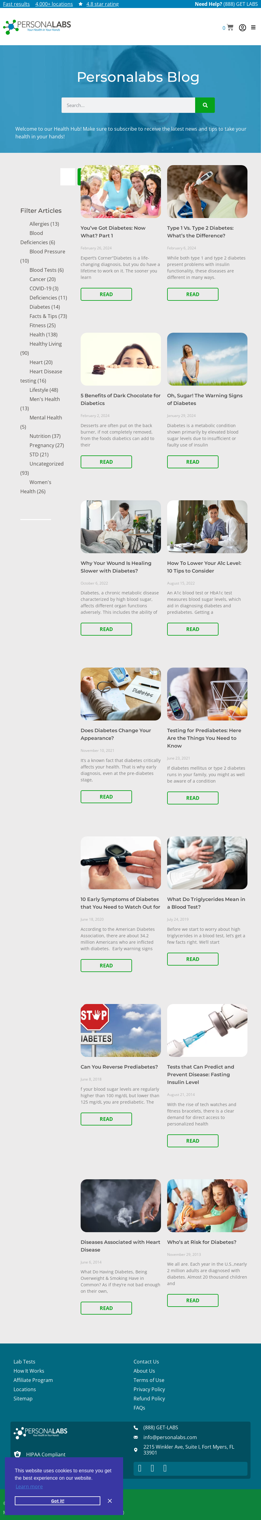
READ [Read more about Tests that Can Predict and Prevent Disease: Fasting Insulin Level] (192, 1140)
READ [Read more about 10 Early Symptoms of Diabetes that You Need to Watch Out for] (106, 965)
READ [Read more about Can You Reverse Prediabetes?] (106, 1119)
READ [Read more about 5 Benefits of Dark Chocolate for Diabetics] (106, 461)
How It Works (29, 1370)
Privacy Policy (149, 1389)
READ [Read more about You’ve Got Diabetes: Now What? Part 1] (106, 294)
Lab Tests (24, 1361)
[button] (228, 28)
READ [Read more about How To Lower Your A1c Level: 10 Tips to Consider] (192, 629)
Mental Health (46, 417)
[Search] (205, 105)
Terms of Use (149, 1380)
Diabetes (40, 307)
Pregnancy (42, 445)
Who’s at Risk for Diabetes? (201, 1242)
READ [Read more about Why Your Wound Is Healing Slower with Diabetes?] (106, 629)
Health (37, 334)
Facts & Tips (43, 316)
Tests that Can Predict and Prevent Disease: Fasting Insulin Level (200, 1074)
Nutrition (40, 436)
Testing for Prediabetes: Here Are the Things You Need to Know (204, 738)
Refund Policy (149, 1398)
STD (34, 454)
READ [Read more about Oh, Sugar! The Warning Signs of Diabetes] (192, 461)
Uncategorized (47, 463)
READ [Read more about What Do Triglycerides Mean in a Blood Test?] (192, 959)
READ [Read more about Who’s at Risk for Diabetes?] (192, 1300)
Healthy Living (46, 343)
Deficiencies (43, 297)
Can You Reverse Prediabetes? (119, 1067)
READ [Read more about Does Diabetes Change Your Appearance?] (106, 796)
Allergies (39, 223)
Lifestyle (39, 390)
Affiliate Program (33, 1380)
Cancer (38, 279)
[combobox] (67, 176)
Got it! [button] (57, 1501)
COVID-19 (40, 288)
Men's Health (45, 399)
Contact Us (146, 1361)
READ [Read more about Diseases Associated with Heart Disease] (106, 1308)
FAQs (139, 1407)
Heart (36, 362)
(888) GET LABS (240, 4)
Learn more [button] (29, 1486)
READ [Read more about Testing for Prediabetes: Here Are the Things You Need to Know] (192, 798)
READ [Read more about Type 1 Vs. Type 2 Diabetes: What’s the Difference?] (192, 294)
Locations (25, 1389)
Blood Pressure (47, 251)
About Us (144, 1370)
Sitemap (23, 1398)
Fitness (38, 325)
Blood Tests (43, 270)
